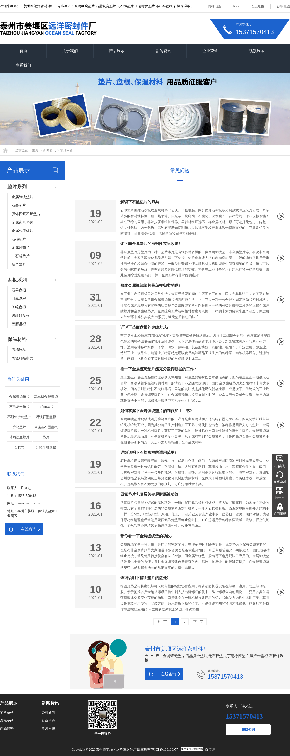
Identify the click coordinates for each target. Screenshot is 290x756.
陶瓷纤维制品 (22, 358)
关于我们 (70, 51)
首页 (23, 51)
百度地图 (258, 6)
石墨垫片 (19, 205)
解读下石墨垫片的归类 (139, 202)
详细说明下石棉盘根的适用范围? (148, 452)
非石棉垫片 (21, 256)
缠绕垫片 (19, 427)
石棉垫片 (19, 239)
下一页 (198, 622)
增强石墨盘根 (46, 417)
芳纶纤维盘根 (46, 447)
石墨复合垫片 (19, 407)
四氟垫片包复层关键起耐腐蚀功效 (149, 494)
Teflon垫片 (45, 407)
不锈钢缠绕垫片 (19, 417)
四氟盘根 (19, 299)
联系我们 (23, 65)
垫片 (46, 437)
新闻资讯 (163, 51)
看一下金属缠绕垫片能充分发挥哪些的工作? (158, 369)
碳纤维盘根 (21, 315)
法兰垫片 (19, 264)
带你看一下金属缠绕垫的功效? (146, 536)
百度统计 (211, 749)
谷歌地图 (283, 6)
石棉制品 (19, 350)
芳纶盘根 (19, 307)
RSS (236, 6)
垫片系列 (17, 186)
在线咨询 (248, 729)
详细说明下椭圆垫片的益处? (144, 578)
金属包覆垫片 (22, 231)
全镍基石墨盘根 (46, 427)
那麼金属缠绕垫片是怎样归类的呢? (150, 285)
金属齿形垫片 (22, 222)
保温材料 (17, 339)
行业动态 (48, 720)
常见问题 (66, 150)
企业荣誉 (210, 51)
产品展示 (116, 51)
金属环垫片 (21, 248)
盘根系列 (17, 279)
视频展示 (256, 51)
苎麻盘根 (19, 324)
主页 (35, 150)
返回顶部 (280, 514)
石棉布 (19, 447)
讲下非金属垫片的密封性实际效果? (150, 244)
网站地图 (214, 6)
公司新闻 (48, 712)
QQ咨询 (279, 466)
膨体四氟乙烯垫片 (26, 214)
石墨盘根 (19, 290)
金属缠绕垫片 (22, 197)
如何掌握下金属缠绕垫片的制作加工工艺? (156, 411)
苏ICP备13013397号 (165, 749)
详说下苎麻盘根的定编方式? (144, 327)
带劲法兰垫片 (19, 437)
